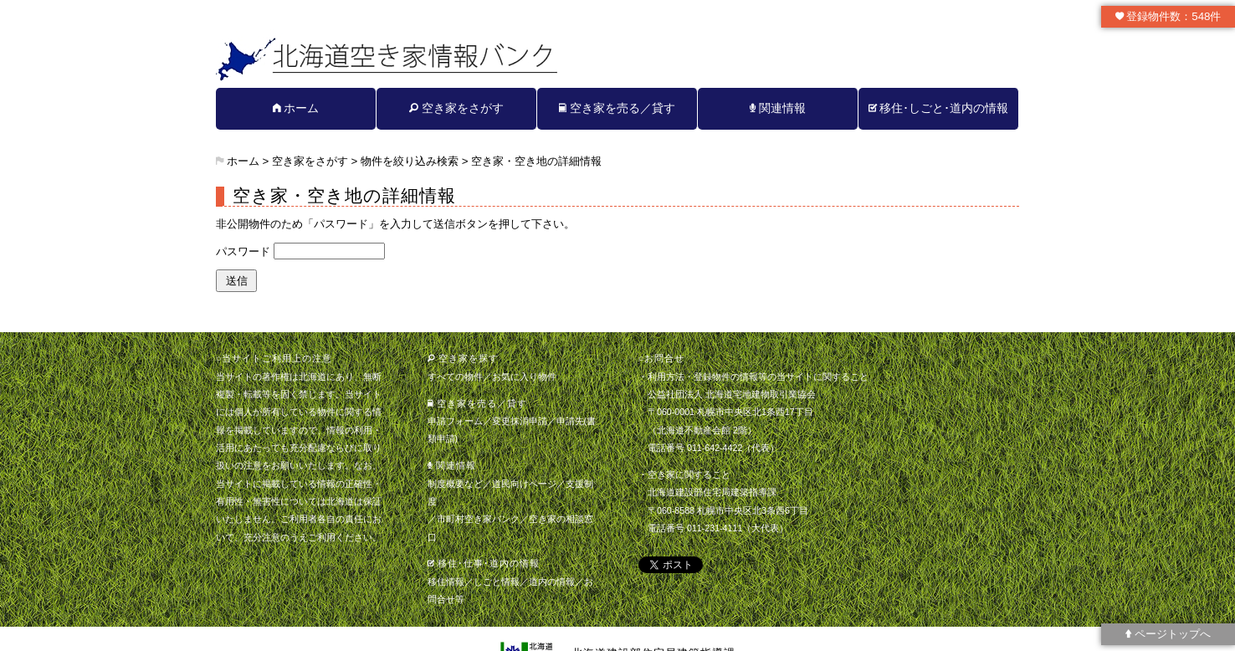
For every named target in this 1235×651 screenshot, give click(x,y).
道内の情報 (552, 582)
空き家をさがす (456, 108)
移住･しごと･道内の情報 (939, 108)
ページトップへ (1168, 634)
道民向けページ (524, 484)
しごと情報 (497, 582)
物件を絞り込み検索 (410, 161)
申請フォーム (455, 421)
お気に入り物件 (524, 377)
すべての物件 (455, 377)
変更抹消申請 (519, 421)
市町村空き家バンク (478, 519)
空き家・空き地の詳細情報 (536, 161)
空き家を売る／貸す (617, 108)
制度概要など (455, 484)
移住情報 (446, 582)
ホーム (296, 108)
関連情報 (778, 108)
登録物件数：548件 (1168, 16)
